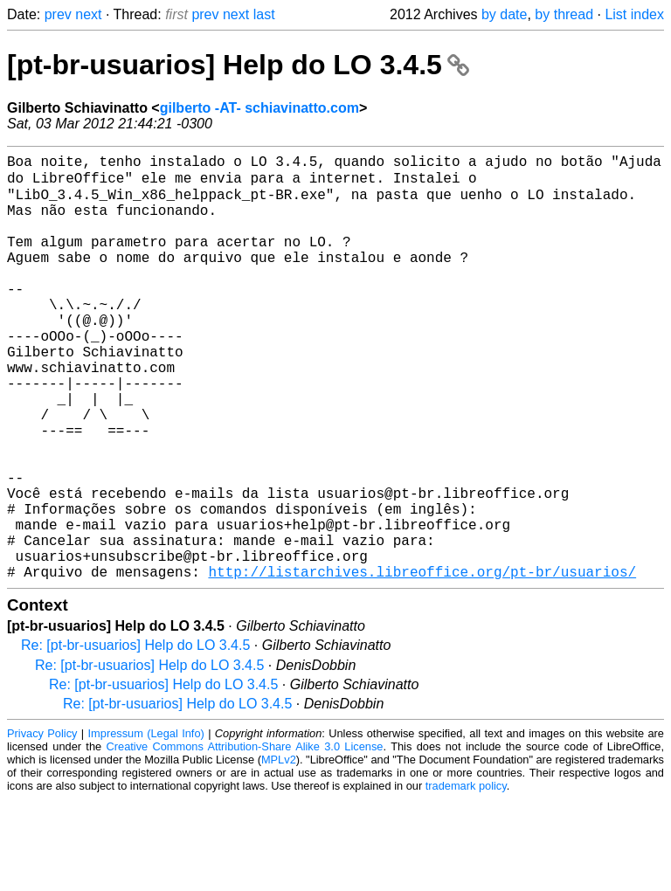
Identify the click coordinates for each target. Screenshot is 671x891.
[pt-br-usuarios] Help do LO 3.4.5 (238, 64)
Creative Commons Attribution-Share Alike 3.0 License (245, 838)
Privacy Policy (42, 825)
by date (504, 14)
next (88, 14)
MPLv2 (278, 851)
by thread (564, 14)
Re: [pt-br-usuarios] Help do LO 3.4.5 (135, 736)
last (264, 14)
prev (58, 14)
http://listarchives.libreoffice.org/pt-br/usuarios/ (422, 663)
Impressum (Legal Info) (146, 825)
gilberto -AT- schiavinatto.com (259, 107)
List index (634, 14)
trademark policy (466, 877)
